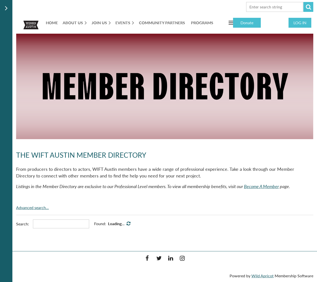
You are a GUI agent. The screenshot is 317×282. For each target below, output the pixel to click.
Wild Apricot (262, 275)
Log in (299, 22)
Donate (246, 22)
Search (308, 7)
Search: (22, 223)
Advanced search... (32, 207)
